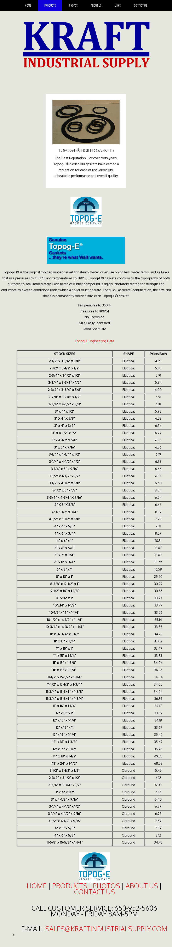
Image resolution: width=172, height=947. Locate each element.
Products (50, 5)
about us (142, 886)
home (28, 5)
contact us (94, 892)
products (69, 886)
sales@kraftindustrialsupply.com (106, 928)
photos (106, 886)
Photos (73, 5)
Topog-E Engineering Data (94, 341)
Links (118, 5)
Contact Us (140, 5)
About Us (96, 5)
